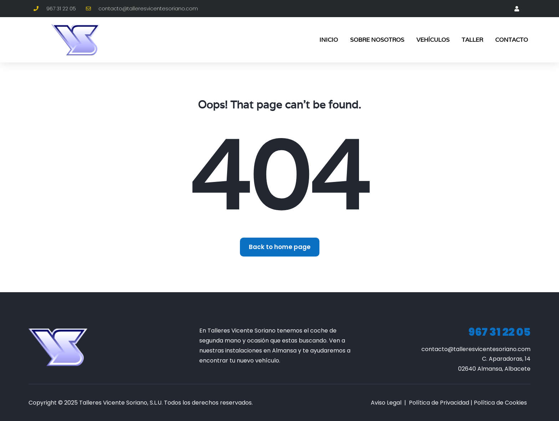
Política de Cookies (500, 403)
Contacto (511, 40)
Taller (472, 40)
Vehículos (433, 40)
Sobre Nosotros (377, 40)
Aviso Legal (386, 403)
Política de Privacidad (439, 403)
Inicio (328, 40)
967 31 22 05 (499, 332)
